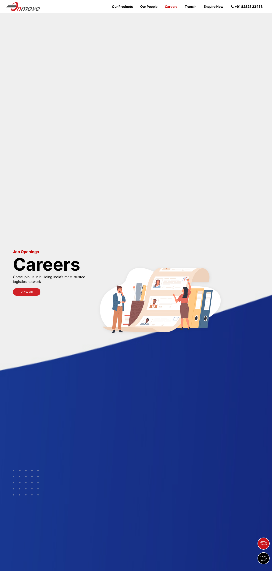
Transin (190, 7)
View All (27, 292)
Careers (171, 7)
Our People (148, 7)
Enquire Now (213, 7)
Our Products (122, 7)
